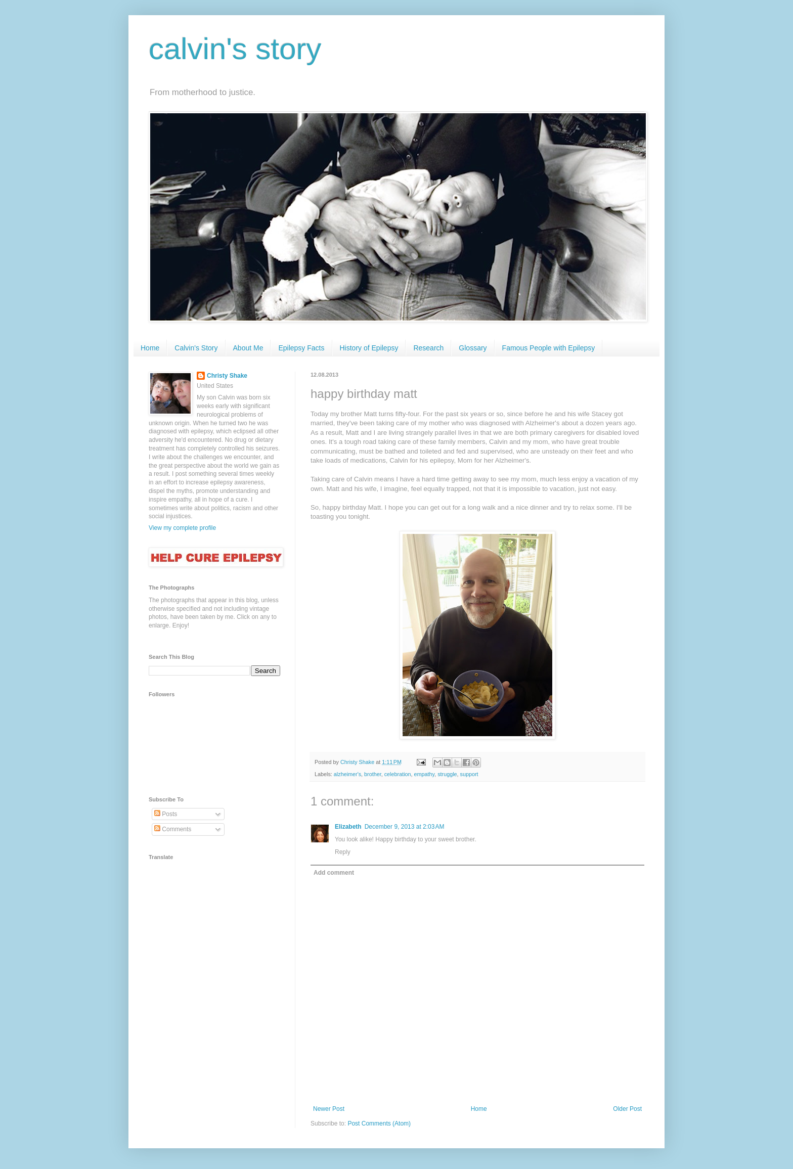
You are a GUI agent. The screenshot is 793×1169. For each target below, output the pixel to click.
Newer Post (328, 1108)
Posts (165, 814)
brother (372, 774)
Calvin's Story (195, 348)
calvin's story (235, 49)
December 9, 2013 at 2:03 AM (405, 826)
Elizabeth (348, 826)
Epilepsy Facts (301, 348)
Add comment (334, 872)
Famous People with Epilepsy (548, 348)
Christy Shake (227, 375)
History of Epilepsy (369, 348)
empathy (424, 774)
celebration (397, 774)
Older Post (627, 1108)
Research (428, 348)
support (469, 774)
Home (150, 348)
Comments (172, 829)
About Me (248, 348)
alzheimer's (347, 774)
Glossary (473, 348)
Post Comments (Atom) (379, 1123)
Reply (342, 852)
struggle (447, 774)
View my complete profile (182, 527)
